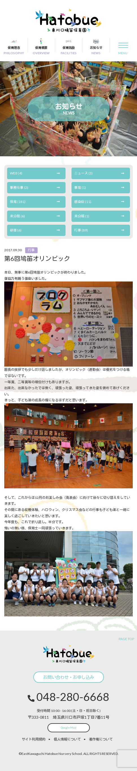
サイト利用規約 (33, 739)
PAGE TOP (126, 639)
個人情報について (67, 739)
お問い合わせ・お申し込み (68, 677)
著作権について (101, 739)
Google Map (68, 727)
